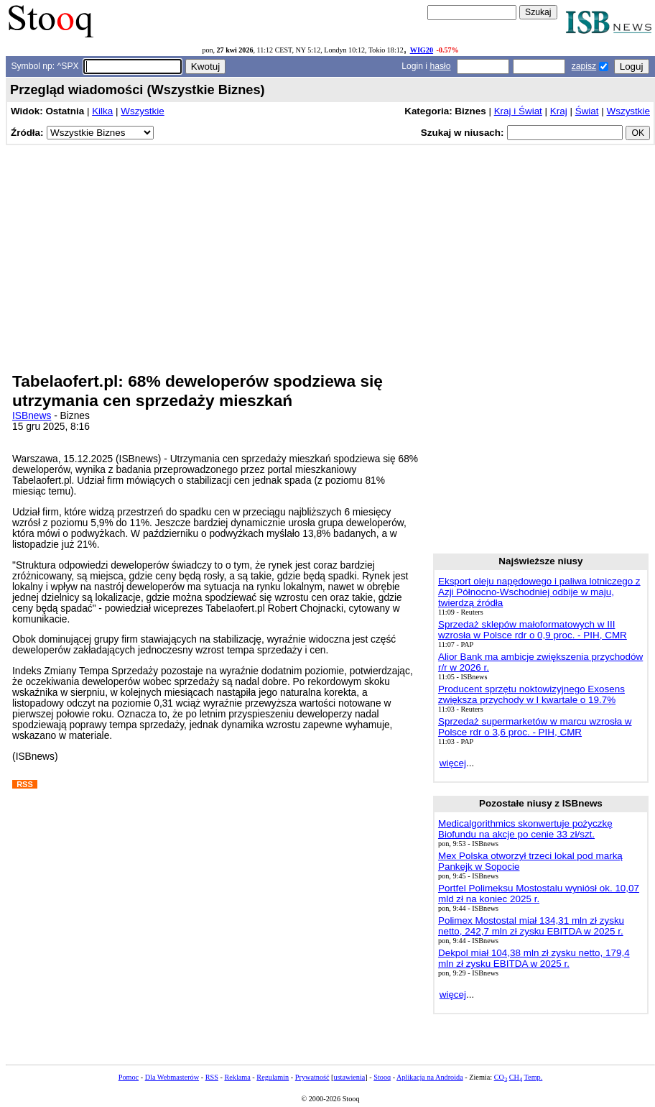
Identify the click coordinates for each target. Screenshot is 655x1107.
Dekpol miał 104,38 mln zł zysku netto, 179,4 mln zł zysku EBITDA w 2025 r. (534, 958)
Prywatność (312, 1077)
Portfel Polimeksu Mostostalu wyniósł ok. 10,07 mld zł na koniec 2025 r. (538, 893)
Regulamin (272, 1077)
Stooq (382, 1077)
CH (515, 1077)
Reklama (237, 1077)
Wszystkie (142, 111)
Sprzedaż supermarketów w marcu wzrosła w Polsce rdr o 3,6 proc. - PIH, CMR (535, 727)
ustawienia (350, 1077)
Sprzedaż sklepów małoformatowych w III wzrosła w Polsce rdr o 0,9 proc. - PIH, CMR (532, 629)
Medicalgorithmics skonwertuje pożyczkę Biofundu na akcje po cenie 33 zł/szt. (525, 829)
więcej (453, 763)
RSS (211, 1077)
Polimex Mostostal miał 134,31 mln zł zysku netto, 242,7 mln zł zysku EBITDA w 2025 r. (531, 926)
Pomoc (129, 1077)
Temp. (533, 1077)
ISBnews (31, 415)
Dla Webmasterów (172, 1077)
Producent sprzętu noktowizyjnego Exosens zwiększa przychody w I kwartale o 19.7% (531, 694)
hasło (439, 66)
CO (500, 1077)
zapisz (584, 66)
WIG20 (421, 50)
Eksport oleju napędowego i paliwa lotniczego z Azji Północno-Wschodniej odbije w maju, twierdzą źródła (539, 592)
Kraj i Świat (518, 111)
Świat (587, 111)
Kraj (558, 111)
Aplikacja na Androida (429, 1077)
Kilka (102, 111)
